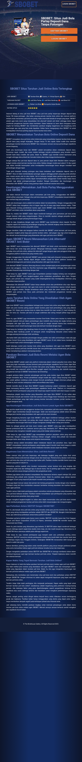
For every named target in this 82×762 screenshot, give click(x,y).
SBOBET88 (58, 674)
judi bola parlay (55, 232)
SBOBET (38, 130)
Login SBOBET (67, 3)
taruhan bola (58, 364)
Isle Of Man (47, 639)
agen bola (26, 527)
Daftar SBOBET (58, 29)
